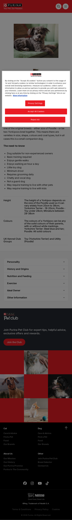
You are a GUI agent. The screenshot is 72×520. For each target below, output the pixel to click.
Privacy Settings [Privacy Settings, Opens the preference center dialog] (35, 103)
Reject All (35, 120)
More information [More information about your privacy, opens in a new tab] (20, 96)
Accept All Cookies (36, 111)
